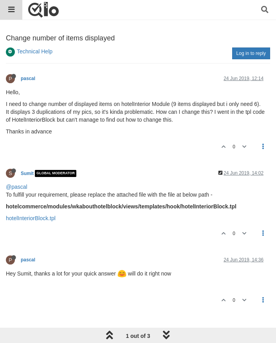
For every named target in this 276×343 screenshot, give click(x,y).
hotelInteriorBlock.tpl (31, 218)
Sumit (27, 173)
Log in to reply (251, 53)
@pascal (16, 187)
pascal (28, 78)
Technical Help (34, 51)
